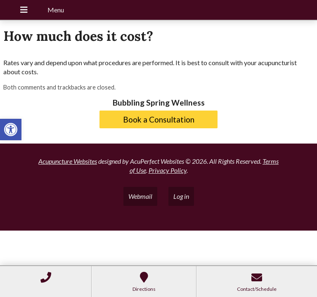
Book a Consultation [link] (158, 119)
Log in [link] (181, 196)
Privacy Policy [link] (168, 170)
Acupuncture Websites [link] (67, 161)
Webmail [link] (140, 196)
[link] (10, 129)
